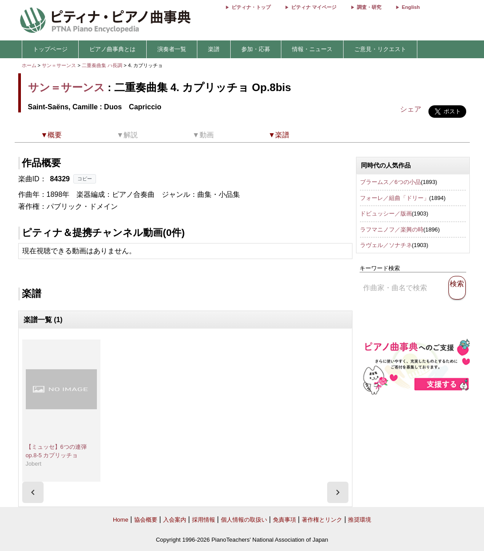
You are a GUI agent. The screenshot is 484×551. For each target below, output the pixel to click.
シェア (410, 109)
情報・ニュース (312, 49)
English (411, 7)
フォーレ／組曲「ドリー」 (394, 198)
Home (120, 519)
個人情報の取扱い (244, 519)
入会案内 (174, 519)
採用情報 (203, 519)
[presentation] (33, 492)
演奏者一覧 (171, 49)
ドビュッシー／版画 (386, 213)
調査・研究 (369, 7)
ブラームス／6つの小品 (390, 182)
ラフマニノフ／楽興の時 (392, 229)
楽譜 (214, 49)
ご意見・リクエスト (380, 49)
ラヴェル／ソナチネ (386, 245)
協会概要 (145, 519)
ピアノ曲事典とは (112, 49)
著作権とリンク (322, 519)
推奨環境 (359, 519)
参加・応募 (255, 49)
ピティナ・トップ (251, 7)
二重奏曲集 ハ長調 (102, 65)
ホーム (29, 65)
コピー (84, 178)
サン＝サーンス (59, 65)
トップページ (50, 49)
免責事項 (284, 519)
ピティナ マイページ (313, 7)
